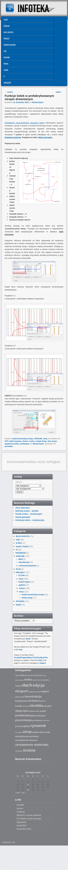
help (20, 650)
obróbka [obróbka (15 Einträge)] (36, 705)
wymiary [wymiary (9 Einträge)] (34, 736)
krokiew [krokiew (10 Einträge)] (33, 700)
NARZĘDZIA (7, 82)
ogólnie (22, 585)
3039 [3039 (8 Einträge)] (22, 675)
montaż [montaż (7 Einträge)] (26, 706)
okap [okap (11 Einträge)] (18, 710)
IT (4, 76)
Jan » (23, 793)
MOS (21, 559)
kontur (32, 441)
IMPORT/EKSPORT (10, 44)
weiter (59, 92)
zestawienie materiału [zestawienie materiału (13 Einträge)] (31, 744)
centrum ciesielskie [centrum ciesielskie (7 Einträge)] (41, 680)
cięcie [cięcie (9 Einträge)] (18, 685)
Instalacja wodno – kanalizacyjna (29, 520)
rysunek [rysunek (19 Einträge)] (38, 725)
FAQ (40, 660)
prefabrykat (24, 444)
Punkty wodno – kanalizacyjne (28, 514)
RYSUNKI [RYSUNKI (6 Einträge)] (18, 732)
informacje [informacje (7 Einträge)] (19, 697)
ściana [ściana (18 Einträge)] (29, 750)
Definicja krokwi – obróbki (26, 511)
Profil (6, 63)
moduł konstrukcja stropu (22, 439)
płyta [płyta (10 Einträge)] (27, 726)
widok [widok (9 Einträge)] (35, 732)
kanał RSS (21, 825)
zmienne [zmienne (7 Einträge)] (19, 751)
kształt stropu (41, 441)
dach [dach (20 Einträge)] (27, 685)
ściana (22, 588)
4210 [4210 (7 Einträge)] (27, 676)
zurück (9, 92)
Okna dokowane (22, 508)
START (6, 19)
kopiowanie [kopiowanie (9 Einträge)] (21, 700)
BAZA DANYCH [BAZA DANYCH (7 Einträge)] (35, 676)
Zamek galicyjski (22, 517)
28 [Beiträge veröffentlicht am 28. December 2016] (28, 790)
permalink (9, 446)
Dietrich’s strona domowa (29, 815)
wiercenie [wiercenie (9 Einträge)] (44, 732)
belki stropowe (15, 441)
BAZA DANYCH (8, 32)
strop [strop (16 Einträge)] (27, 732)
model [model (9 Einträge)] (18, 706)
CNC (5, 51)
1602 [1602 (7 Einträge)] (17, 676)
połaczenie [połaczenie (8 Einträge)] (34, 711)
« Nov (17, 793)
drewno (25, 441)
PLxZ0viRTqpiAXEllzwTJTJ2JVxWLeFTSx (31, 658)
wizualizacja (24, 562)
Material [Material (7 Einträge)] (42, 701)
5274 (7, 441)
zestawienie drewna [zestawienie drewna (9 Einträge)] (26, 740)
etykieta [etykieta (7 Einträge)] (31, 692)
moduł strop (27, 598)
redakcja (21, 812)
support (42, 663)
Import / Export (22, 546)
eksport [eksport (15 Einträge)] (21, 691)
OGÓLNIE (7, 25)
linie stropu (52, 441)
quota (28, 639)
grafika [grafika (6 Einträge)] (37, 692)
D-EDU (19, 543)
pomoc (20, 808)
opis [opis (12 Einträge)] (25, 710)
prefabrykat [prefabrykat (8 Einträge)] (39, 715)
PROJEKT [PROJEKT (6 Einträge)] (46, 720)
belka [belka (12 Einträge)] (28, 679)
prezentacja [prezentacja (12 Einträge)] (23, 720)
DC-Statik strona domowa (29, 818)
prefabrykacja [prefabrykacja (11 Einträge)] (24, 715)
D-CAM (22, 575)
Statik (6, 70)
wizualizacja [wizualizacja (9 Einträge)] (22, 736)
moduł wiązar (24, 582)
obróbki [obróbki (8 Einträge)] (47, 706)
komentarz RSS (24, 829)
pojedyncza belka (12, 444)
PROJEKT (7, 38)
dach (21, 579)
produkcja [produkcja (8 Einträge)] (37, 720)
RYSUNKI (7, 57)
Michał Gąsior (37, 102)
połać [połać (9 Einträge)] (43, 711)
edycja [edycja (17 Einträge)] (38, 685)
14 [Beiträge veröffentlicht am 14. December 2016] (28, 785)
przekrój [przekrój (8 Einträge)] (19, 726)
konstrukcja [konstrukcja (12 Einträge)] (33, 696)
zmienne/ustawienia (27, 566)
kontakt (20, 805)
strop (45, 439)
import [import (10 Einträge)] (45, 691)
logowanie (21, 822)
